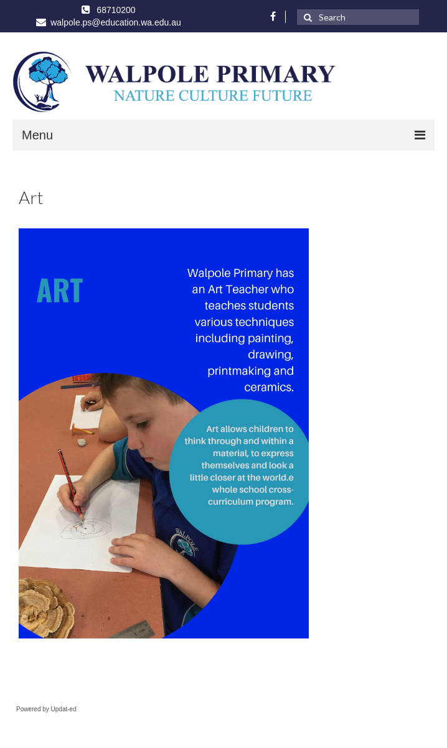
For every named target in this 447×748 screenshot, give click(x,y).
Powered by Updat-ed (46, 709)
